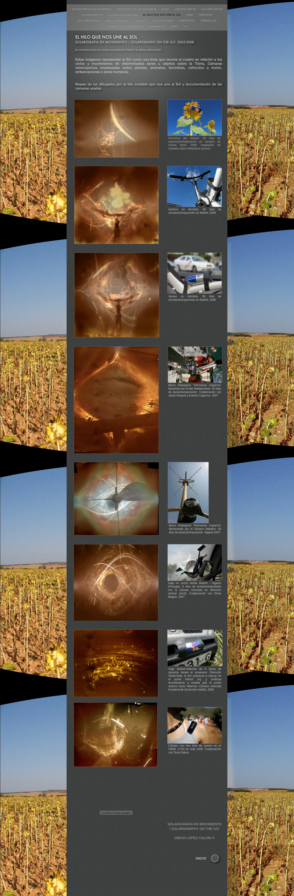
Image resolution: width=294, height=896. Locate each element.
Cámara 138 (136, 26)
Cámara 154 (157, 26)
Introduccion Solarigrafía (137, 9)
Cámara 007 (187, 20)
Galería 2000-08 (186, 9)
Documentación (90, 20)
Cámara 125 (208, 20)
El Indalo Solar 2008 (124, 14)
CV (185, 26)
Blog (166, 9)
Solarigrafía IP (92, 14)
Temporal (205, 14)
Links (174, 26)
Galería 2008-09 (211, 9)
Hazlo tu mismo (118, 20)
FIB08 (190, 14)
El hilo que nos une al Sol (162, 14)
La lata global (163, 20)
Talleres (141, 20)
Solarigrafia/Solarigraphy (92, 9)
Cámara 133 (115, 26)
